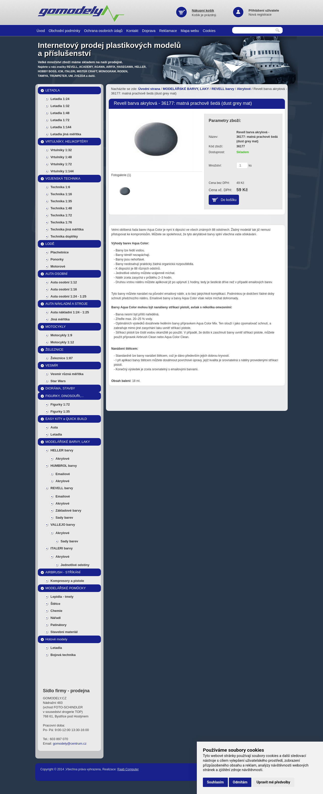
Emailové (63, 474)
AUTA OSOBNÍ (56, 274)
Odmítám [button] (240, 782)
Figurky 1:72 (60, 404)
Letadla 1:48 (59, 113)
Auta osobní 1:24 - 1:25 (68, 296)
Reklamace (168, 31)
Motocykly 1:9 (61, 335)
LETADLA (52, 90)
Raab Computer (128, 769)
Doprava (148, 31)
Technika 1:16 (61, 194)
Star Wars (58, 381)
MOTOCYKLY (55, 326)
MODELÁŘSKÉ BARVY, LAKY (67, 442)
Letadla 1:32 (59, 106)
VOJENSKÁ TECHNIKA (62, 178)
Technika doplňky (64, 236)
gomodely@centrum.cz (70, 743)
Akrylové (62, 458)
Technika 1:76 (61, 222)
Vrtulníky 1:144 (62, 171)
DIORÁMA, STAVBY (60, 388)
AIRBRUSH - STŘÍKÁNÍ (62, 572)
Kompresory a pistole (67, 581)
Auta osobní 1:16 (63, 289)
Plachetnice (59, 252)
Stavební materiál (64, 632)
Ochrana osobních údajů (103, 31)
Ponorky (57, 259)
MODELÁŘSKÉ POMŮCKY (65, 588)
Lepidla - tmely (61, 597)
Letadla (56, 434)
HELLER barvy (61, 450)
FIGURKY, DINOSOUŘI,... (64, 396)
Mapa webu (190, 31)
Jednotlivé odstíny (75, 565)
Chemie (56, 611)
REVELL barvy (61, 488)
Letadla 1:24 (59, 99)
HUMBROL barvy (63, 466)
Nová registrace (260, 14)
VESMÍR (51, 365)
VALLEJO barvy (62, 524)
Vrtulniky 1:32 (61, 150)
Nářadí (55, 618)
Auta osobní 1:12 (63, 282)
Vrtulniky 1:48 (61, 157)
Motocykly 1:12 (62, 342)
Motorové (57, 266)
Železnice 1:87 (61, 358)
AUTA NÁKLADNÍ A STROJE (66, 304)
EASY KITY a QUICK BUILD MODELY (66, 420)
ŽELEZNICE (54, 349)
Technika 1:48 (61, 208)
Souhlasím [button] (215, 782)
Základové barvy (68, 510)
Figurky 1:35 (60, 411)
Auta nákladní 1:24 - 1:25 (69, 312)
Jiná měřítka (60, 319)
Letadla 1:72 (59, 120)
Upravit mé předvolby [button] (273, 782)
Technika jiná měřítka (67, 229)
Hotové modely (56, 639)
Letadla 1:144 (60, 127)
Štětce (55, 604)
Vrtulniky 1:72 (61, 164)
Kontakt (132, 31)
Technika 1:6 (60, 187)
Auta (54, 427)
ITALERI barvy (61, 548)
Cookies (209, 31)
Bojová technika (63, 655)
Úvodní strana (149, 89)
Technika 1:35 (61, 201)
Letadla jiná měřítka (65, 134)
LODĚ (49, 244)
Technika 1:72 (61, 215)
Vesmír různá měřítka (67, 374)
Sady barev (64, 517)
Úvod (41, 31)
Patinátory (58, 625)
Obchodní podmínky (64, 31)
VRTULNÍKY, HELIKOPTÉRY (66, 141)
